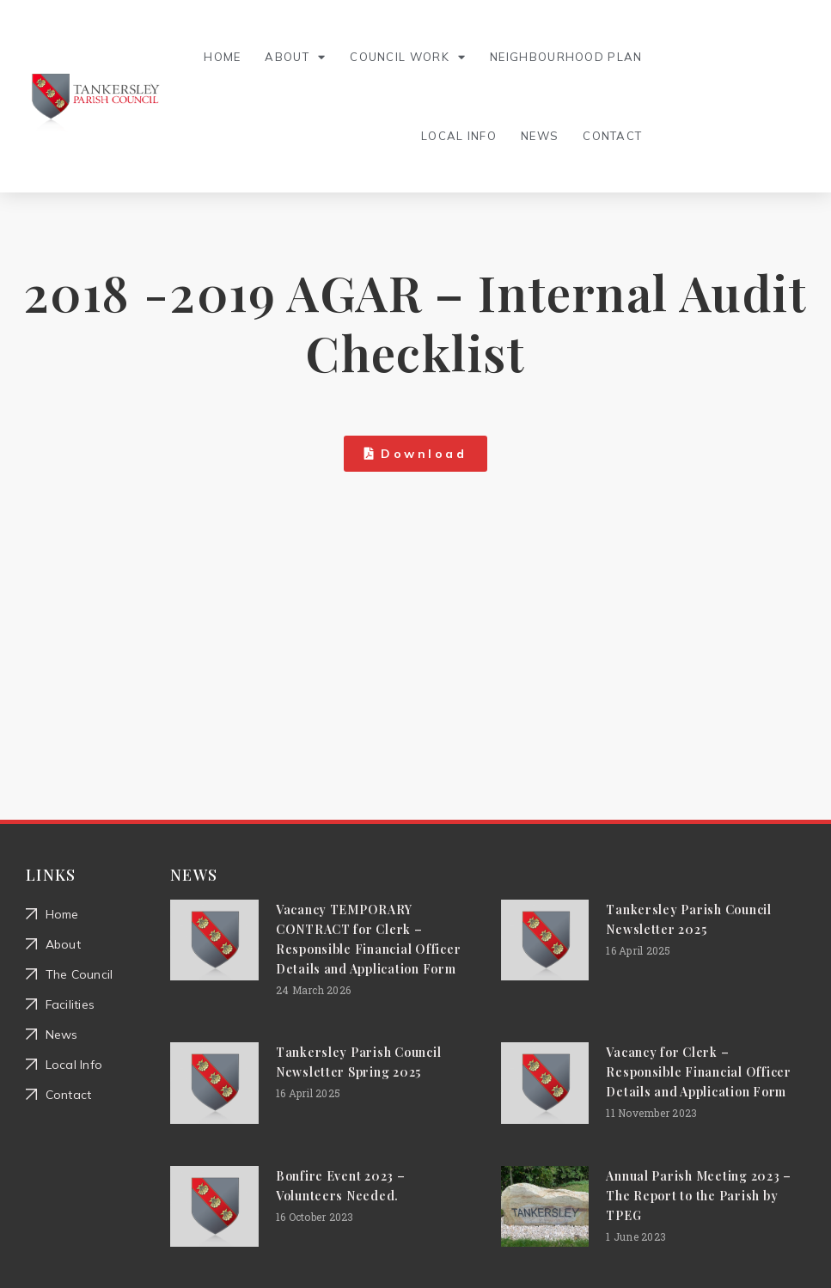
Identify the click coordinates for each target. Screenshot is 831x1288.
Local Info (459, 136)
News (540, 136)
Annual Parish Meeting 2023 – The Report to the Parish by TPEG (698, 1196)
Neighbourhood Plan (566, 57)
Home (222, 57)
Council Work (408, 57)
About (295, 57)
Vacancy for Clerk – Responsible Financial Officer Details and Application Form (698, 1072)
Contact (612, 136)
